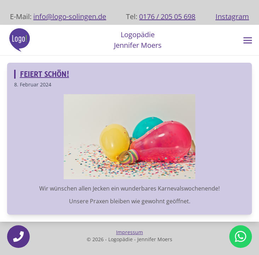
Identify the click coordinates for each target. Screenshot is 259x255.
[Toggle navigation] (247, 40)
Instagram (232, 16)
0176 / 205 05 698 (167, 16)
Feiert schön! (44, 74)
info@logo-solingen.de (69, 16)
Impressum (129, 232)
